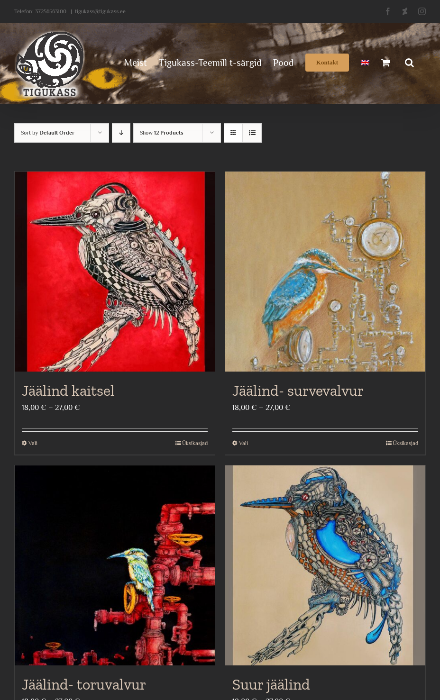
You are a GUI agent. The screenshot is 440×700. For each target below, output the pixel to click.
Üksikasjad (195, 443)
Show (161, 132)
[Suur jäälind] (325, 565)
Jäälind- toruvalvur (84, 684)
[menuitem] (365, 61)
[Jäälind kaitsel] (115, 272)
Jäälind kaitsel (68, 391)
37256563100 (50, 11)
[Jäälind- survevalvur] (325, 272)
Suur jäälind (271, 684)
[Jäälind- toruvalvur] (115, 565)
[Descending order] (121, 133)
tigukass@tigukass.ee (100, 11)
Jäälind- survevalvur (298, 391)
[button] (409, 61)
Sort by (47, 132)
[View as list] (252, 133)
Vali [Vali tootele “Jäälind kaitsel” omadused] (32, 443)
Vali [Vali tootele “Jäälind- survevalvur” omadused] (243, 443)
